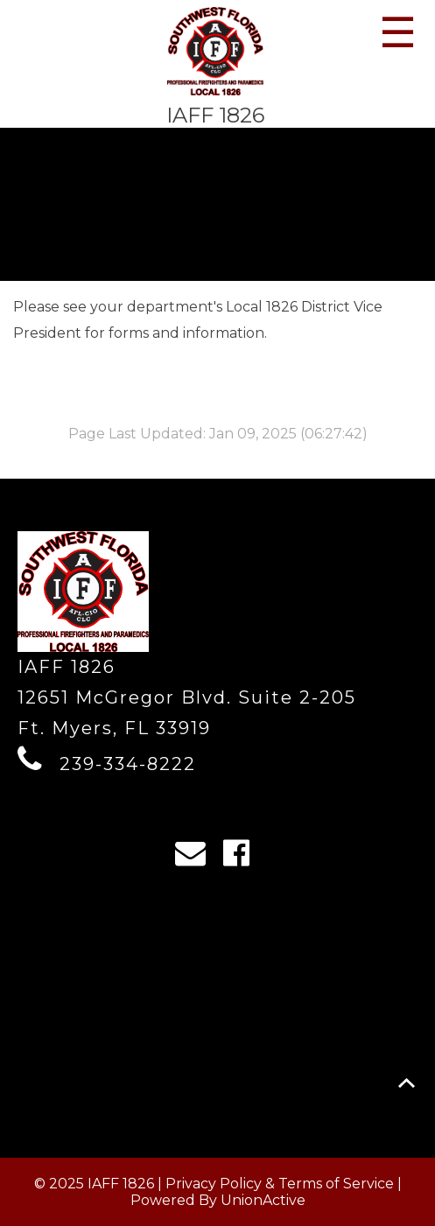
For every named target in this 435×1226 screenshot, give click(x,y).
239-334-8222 (128, 763)
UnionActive (263, 1200)
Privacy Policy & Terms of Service (279, 1183)
